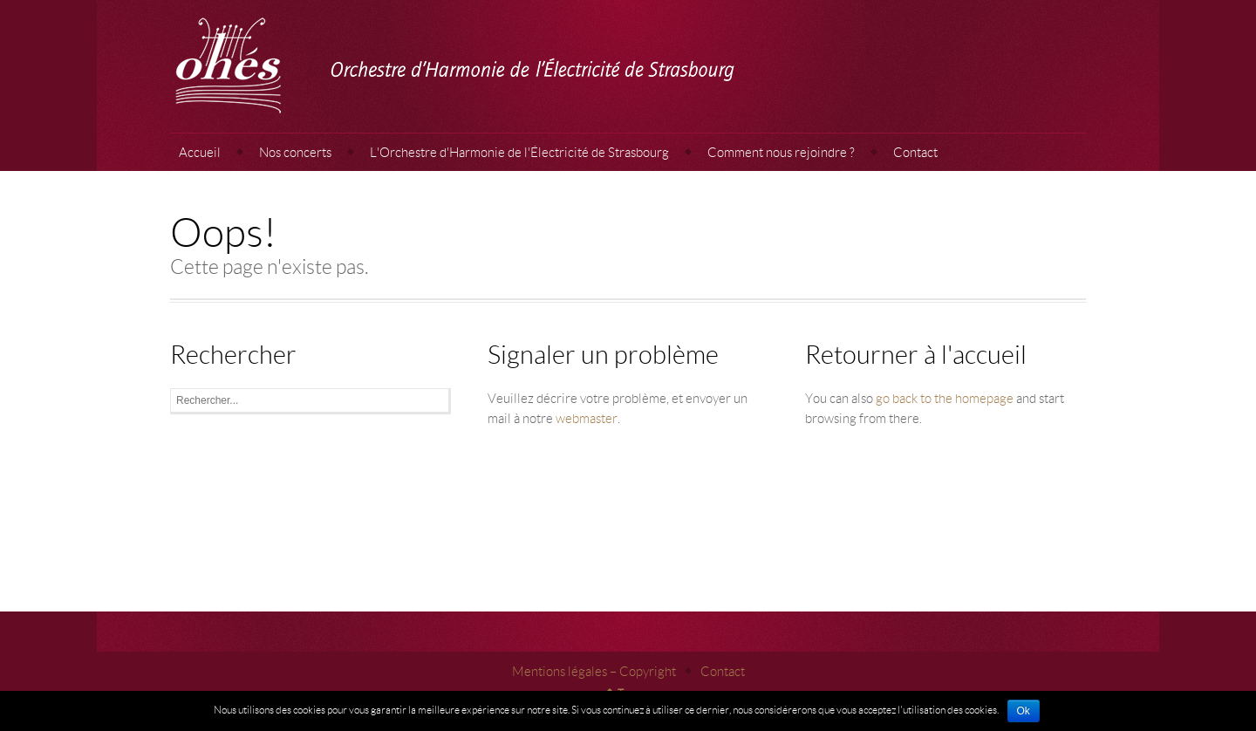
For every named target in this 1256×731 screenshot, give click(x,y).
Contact (915, 152)
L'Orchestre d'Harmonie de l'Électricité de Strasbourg (519, 152)
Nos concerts (295, 152)
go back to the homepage (945, 398)
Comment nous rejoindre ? (781, 152)
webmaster (587, 418)
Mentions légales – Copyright (594, 671)
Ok (1023, 711)
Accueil (200, 152)
